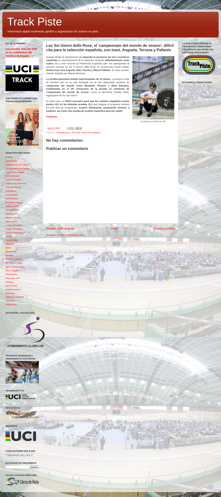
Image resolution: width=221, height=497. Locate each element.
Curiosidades (12, 195)
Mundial (9, 255)
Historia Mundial (13, 217)
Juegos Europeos (14, 225)
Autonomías (11, 161)
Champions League (15, 172)
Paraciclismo (12, 274)
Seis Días (76, 132)
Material (9, 244)
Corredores (11, 191)
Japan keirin (11, 221)
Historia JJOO (12, 210)
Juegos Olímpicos (14, 229)
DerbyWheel (11, 198)
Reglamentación (13, 289)
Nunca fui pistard (13, 259)
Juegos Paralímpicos (15, 233)
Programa (51, 116)
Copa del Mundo (13, 187)
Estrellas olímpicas (14, 202)
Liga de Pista (12, 240)
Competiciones (63, 132)
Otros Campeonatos (15, 267)
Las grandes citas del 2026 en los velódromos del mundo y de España (21, 52)
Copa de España (13, 179)
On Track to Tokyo (14, 263)
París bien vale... (13, 278)
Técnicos (10, 301)
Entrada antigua (164, 228)
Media (8, 248)
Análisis (9, 157)
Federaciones (12, 206)
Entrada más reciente (60, 228)
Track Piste (34, 21)
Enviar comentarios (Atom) (72, 235)
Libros (8, 236)
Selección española (91, 132)
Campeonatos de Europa (17, 168)
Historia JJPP (12, 214)
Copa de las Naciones (16, 183)
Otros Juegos (12, 270)
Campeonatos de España (18, 164)
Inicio (114, 228)
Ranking (9, 282)
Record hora (11, 286)
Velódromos (11, 304)
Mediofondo (11, 251)
